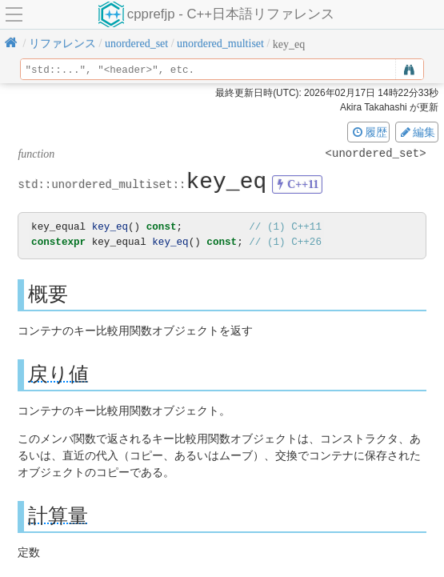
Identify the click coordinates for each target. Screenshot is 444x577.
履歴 (368, 132)
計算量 (58, 516)
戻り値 (58, 374)
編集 (416, 132)
